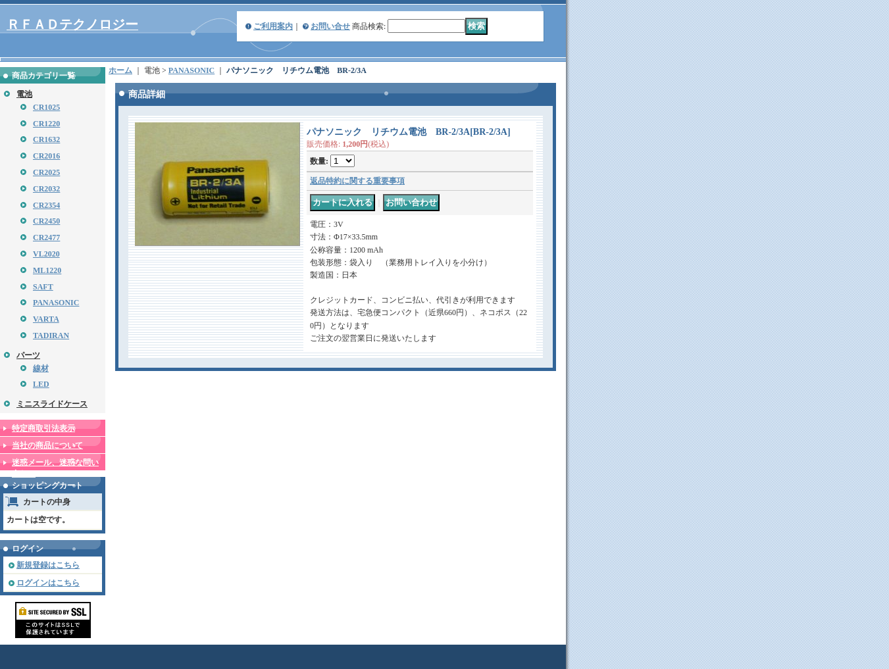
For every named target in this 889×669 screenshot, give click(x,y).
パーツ (28, 355)
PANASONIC (56, 302)
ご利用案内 (273, 26)
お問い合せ (330, 26)
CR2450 (46, 221)
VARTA (46, 319)
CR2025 (46, 172)
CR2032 (46, 188)
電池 (24, 94)
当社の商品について (47, 445)
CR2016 (46, 156)
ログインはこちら (48, 582)
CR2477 (46, 237)
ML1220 (47, 270)
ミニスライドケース (52, 404)
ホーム (120, 70)
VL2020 (46, 254)
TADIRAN (51, 335)
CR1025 (46, 107)
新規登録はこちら (48, 565)
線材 (41, 368)
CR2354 (46, 205)
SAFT (43, 286)
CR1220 (46, 123)
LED (41, 384)
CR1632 (46, 139)
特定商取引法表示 (43, 428)
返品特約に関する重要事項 (357, 181)
